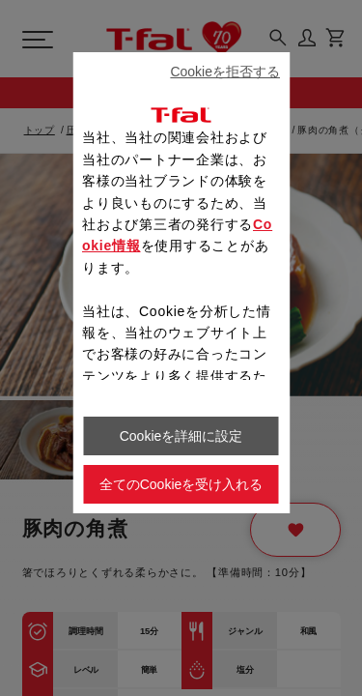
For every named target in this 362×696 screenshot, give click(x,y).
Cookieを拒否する (225, 71)
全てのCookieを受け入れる (181, 484)
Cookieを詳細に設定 (181, 436)
